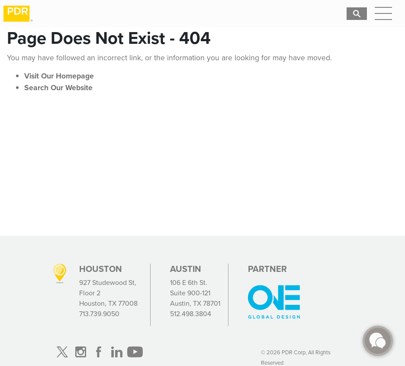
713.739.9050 (99, 314)
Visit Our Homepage (59, 76)
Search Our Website (58, 87)
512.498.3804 (190, 314)
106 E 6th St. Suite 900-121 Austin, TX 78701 (195, 293)
